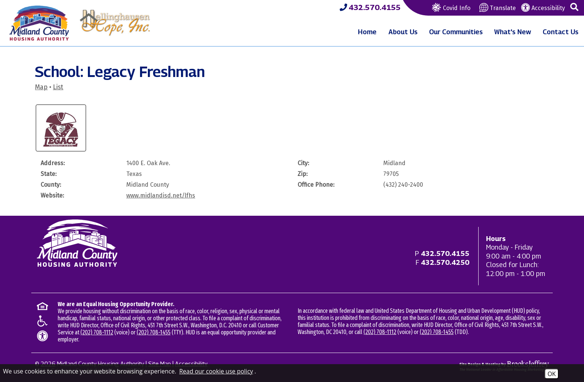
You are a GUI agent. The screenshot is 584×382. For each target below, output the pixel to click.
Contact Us (560, 32)
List (58, 87)
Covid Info (450, 8)
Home (367, 32)
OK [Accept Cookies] (552, 374)
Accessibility (543, 8)
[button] (574, 7)
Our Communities (456, 32)
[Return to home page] (77, 243)
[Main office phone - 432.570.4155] (445, 253)
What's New (512, 32)
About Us (403, 32)
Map (41, 87)
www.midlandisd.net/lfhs (160, 195)
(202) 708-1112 (96, 332)
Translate (497, 8)
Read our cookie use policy (216, 371)
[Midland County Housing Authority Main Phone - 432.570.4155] (370, 7)
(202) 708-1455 (154, 332)
